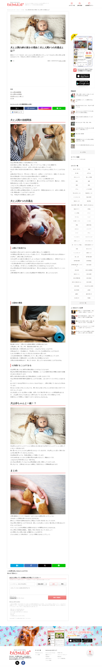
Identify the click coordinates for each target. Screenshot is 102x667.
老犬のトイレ (77, 274)
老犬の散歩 (89, 278)
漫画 (77, 185)
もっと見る (83, 152)
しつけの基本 (89, 189)
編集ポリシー (48, 654)
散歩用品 (89, 201)
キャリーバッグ (89, 236)
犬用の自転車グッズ (89, 244)
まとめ (12, 98)
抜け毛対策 (76, 290)
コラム (76, 189)
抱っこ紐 (77, 256)
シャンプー (89, 228)
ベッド (88, 217)
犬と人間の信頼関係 (15, 92)
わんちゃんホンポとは (50, 652)
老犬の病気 (89, 282)
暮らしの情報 (89, 177)
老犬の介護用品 (89, 270)
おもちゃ (77, 228)
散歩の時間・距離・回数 (76, 205)
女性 (53, 584)
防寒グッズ (89, 252)
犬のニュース (77, 177)
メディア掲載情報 (61, 658)
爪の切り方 (76, 298)
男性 (62, 584)
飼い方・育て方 (76, 169)
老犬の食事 (89, 274)
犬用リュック (77, 240)
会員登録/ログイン (89, 5)
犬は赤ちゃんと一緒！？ (17, 96)
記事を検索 (79, 5)
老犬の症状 (76, 286)
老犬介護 (77, 270)
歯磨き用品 (89, 225)
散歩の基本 (89, 197)
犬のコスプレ (89, 248)
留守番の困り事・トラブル (76, 265)
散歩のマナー (77, 209)
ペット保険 (37, 654)
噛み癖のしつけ (89, 193)
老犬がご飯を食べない (77, 282)
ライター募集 (48, 660)
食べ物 (76, 173)
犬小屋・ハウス (76, 221)
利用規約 (47, 656)
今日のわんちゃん (39, 652)
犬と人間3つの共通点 (16, 94)
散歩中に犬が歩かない (89, 205)
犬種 (89, 169)
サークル (77, 217)
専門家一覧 (60, 652)
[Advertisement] (24, 73)
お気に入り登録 (62, 60)
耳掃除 (88, 298)
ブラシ (88, 232)
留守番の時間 (77, 260)
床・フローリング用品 (77, 244)
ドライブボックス (89, 240)
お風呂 (88, 290)
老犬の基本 (89, 264)
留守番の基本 (89, 256)
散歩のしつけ (77, 201)
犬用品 (88, 209)
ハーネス (89, 221)
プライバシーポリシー (62, 654)
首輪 (77, 225)
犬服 (77, 248)
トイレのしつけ (76, 197)
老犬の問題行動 (76, 278)
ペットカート (77, 236)
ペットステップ (76, 252)
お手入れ (89, 173)
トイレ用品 (76, 213)
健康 (89, 181)
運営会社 (59, 656)
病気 (77, 181)
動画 (89, 185)
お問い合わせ (48, 658)
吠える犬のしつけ (77, 193)
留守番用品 (89, 260)
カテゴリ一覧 (72, 5)
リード (76, 232)
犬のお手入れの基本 (89, 286)
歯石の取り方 (89, 294)
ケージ (88, 213)
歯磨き (76, 294)
